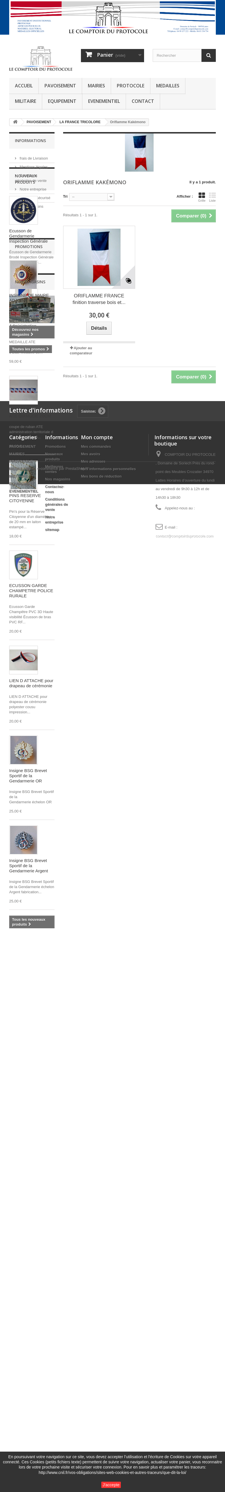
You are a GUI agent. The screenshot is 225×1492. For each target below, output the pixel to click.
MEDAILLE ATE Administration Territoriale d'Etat (25, 375)
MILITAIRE (25, 101)
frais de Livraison (33, 156)
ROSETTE (21, 1283)
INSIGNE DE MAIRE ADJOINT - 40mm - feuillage (29, 1049)
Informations (30, 140)
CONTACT (143, 101)
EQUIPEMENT (62, 101)
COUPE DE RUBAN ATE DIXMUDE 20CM (30, 463)
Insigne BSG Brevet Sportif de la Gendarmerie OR (28, 825)
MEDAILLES (167, 86)
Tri (65, 196)
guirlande (20, 1266)
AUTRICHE (21, 1274)
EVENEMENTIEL (104, 101)
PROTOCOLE (130, 86)
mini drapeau (23, 1210)
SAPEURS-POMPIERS (22, 1237)
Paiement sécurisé (35, 195)
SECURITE (21, 1257)
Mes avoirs (90, 1372)
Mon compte (97, 1355)
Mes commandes (96, 1365)
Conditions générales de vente (56, 1423)
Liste (212, 197)
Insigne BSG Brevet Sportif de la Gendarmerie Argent (28, 915)
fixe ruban (21, 1248)
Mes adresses (93, 1380)
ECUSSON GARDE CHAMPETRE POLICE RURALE (31, 640)
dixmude (19, 1227)
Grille (201, 197)
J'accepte (111, 1485)
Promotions (28, 995)
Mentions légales (33, 164)
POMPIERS (22, 1218)
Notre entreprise (32, 187)
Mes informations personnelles (108, 1387)
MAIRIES (96, 86)
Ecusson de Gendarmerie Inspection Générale (28, 285)
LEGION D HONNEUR (31, 1291)
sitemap (52, 1448)
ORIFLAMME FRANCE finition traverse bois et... (99, 299)
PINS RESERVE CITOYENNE (25, 548)
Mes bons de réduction (101, 1395)
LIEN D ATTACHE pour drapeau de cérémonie (31, 733)
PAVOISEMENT (60, 86)
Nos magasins (31, 204)
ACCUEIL (24, 86)
